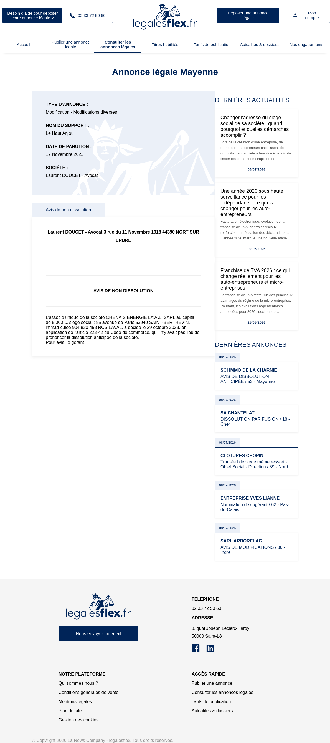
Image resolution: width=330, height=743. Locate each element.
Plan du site (70, 710)
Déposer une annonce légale (248, 15)
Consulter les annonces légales (117, 44)
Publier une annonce (212, 683)
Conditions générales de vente (88, 692)
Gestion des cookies (78, 719)
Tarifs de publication (212, 44)
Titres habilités (165, 44)
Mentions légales (75, 701)
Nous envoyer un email (98, 633)
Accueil (23, 44)
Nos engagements (307, 44)
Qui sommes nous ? (78, 683)
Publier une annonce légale (71, 44)
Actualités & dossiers (259, 44)
